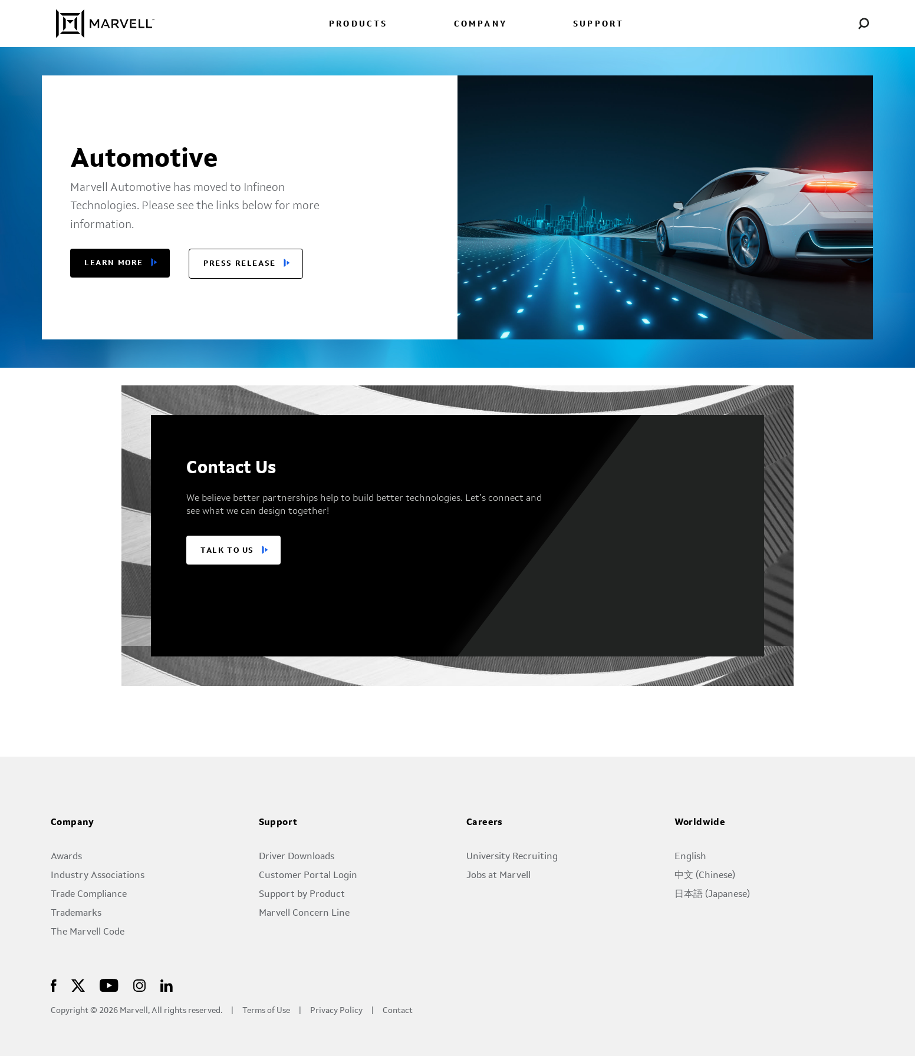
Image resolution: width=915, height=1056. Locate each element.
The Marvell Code (87, 932)
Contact (398, 1011)
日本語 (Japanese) (712, 894)
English (690, 857)
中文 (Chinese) (704, 875)
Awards (66, 857)
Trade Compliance (89, 894)
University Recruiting (512, 857)
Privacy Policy (336, 1011)
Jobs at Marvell (498, 875)
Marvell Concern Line (304, 913)
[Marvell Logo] (98, 23)
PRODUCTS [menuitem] (358, 24)
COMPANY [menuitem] (480, 24)
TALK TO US (227, 551)
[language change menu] (807, 23)
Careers (484, 822)
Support (278, 822)
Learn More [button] (113, 263)
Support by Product (302, 894)
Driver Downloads (296, 857)
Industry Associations (97, 875)
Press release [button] (239, 264)
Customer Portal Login (308, 875)
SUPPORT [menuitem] (598, 24)
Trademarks (76, 913)
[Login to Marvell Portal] (835, 23)
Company (72, 822)
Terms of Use (266, 1011)
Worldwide (700, 822)
